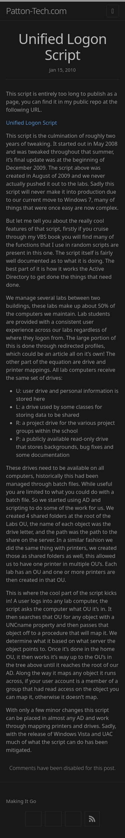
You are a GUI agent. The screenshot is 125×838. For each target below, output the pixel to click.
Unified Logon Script (31, 122)
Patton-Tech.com (36, 11)
